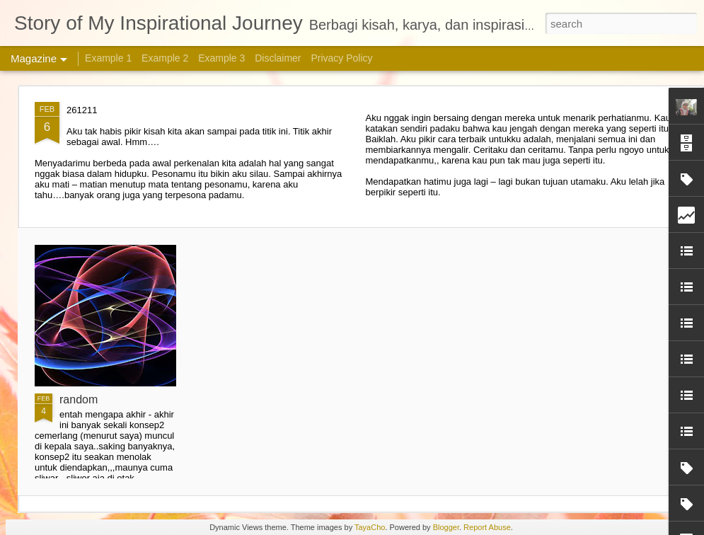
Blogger (446, 527)
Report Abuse (487, 527)
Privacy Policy (341, 58)
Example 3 (221, 58)
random (78, 399)
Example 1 (108, 58)
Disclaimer (278, 58)
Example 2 (165, 58)
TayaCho (369, 527)
